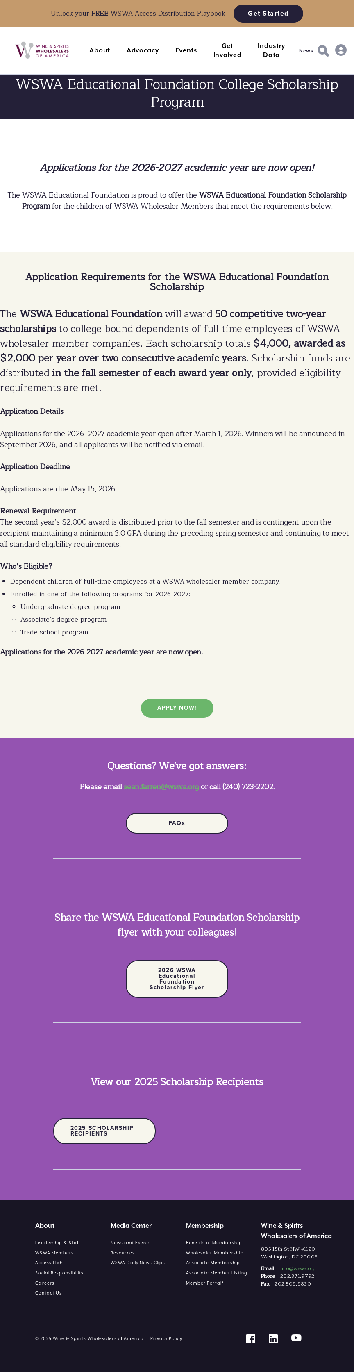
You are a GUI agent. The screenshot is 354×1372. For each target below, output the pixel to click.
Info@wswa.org (298, 1268)
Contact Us (48, 1292)
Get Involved (227, 50)
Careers (44, 1283)
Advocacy (143, 50)
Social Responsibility (59, 1272)
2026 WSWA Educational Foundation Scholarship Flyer (177, 979)
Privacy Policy (166, 1338)
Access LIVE (49, 1262)
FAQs (177, 823)
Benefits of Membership (214, 1242)
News (306, 51)
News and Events (131, 1242)
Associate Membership (213, 1262)
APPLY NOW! (177, 707)
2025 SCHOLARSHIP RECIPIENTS (102, 1130)
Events (186, 50)
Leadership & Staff (57, 1242)
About (99, 50)
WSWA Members (54, 1252)
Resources (123, 1252)
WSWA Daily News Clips (138, 1262)
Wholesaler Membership (215, 1252)
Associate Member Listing (216, 1272)
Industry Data (271, 50)
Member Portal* (205, 1283)
